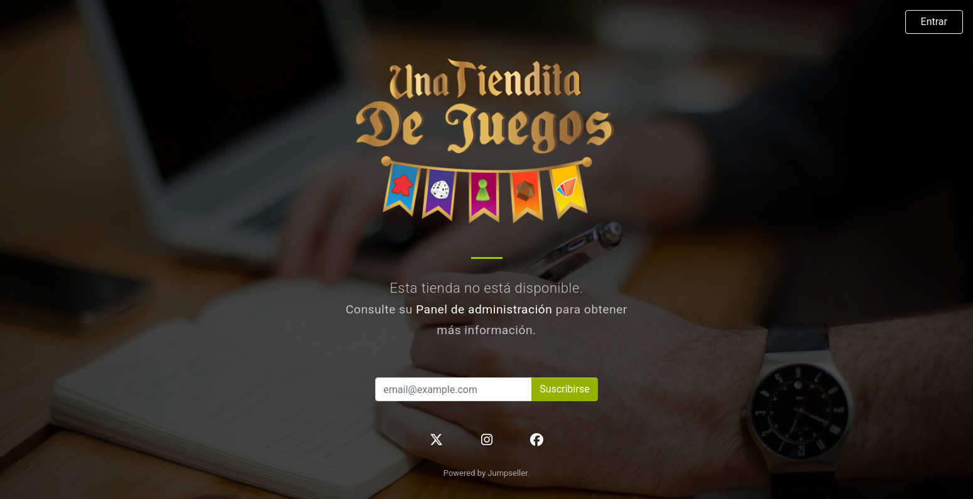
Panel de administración (484, 309)
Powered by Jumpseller (486, 473)
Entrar (934, 22)
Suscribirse (564, 389)
